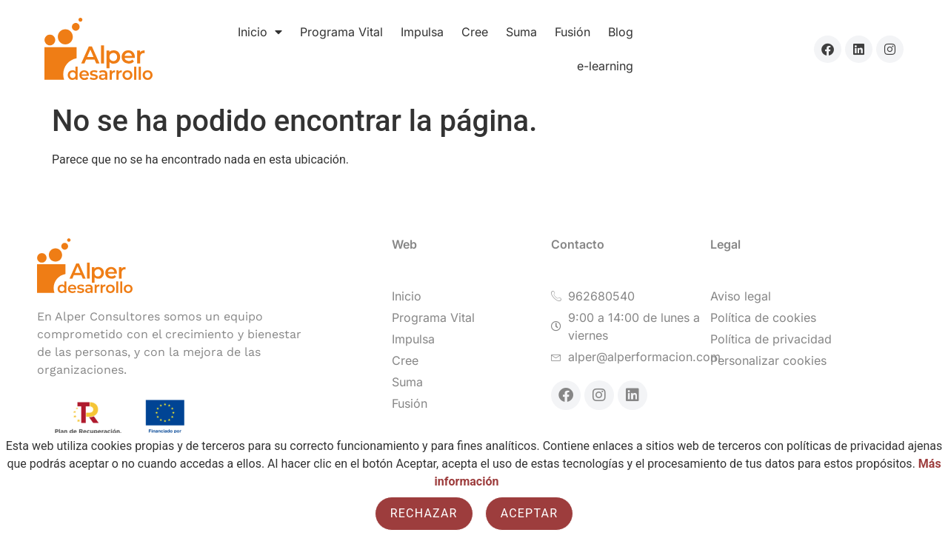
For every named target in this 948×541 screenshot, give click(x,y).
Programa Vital (341, 31)
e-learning (605, 65)
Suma (521, 31)
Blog (620, 31)
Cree (474, 31)
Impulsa (422, 31)
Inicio (260, 32)
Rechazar (424, 513)
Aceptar (529, 513)
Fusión (572, 31)
